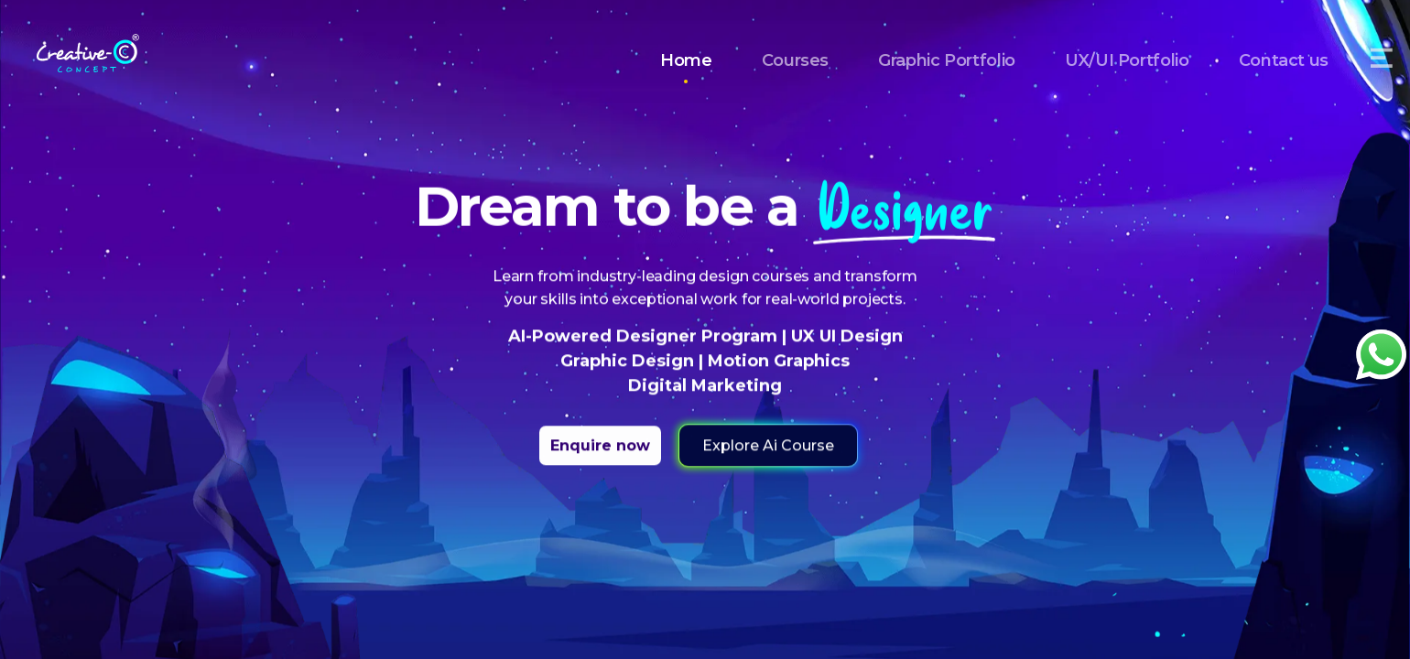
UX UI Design (844, 337)
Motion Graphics (776, 361)
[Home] (88, 47)
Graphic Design (629, 361)
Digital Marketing (705, 386)
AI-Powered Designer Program (645, 337)
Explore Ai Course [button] (768, 446)
